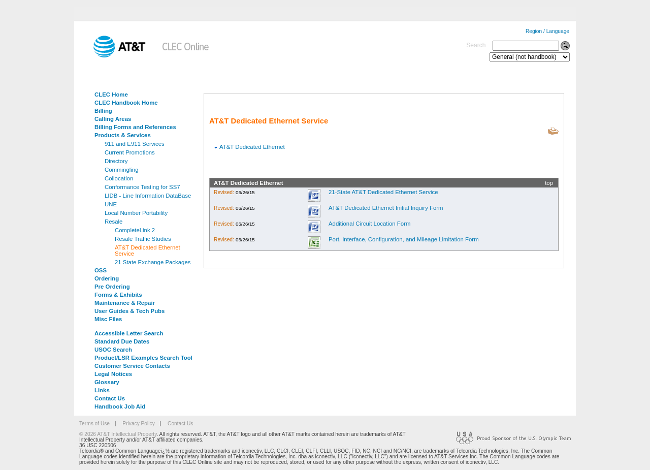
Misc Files (108, 319)
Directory (116, 161)
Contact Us (109, 398)
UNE (111, 204)
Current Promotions (130, 152)
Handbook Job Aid (119, 406)
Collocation (119, 178)
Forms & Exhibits (118, 295)
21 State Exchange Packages (152, 262)
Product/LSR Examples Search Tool (143, 358)
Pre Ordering (112, 287)
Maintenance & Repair (124, 303)
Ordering (106, 278)
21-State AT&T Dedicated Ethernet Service (383, 192)
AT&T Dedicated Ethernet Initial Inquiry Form (386, 208)
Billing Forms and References (135, 127)
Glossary (106, 382)
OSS (100, 270)
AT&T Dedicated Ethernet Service (147, 250)
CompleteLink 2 (135, 230)
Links (102, 390)
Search (475, 45)
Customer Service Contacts (132, 366)
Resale (113, 221)
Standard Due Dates (121, 341)
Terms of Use (94, 423)
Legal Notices (113, 374)
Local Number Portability (136, 213)
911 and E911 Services (135, 144)
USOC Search (113, 350)
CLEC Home (111, 94)
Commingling (121, 170)
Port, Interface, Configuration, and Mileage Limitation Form (404, 239)
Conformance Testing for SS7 (142, 187)
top (549, 183)
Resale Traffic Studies (143, 239)
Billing (103, 111)
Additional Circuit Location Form (369, 224)
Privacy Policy (138, 423)
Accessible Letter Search (129, 333)
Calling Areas (112, 119)
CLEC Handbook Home (126, 103)
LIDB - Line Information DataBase (148, 196)
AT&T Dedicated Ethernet (252, 147)
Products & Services (122, 135)
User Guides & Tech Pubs (129, 311)
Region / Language (547, 31)
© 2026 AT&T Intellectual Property (117, 434)
